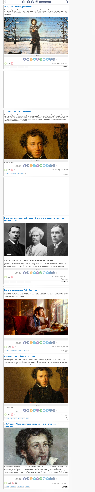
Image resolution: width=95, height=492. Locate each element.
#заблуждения (53, 278)
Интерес (7, 67)
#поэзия (63, 346)
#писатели (57, 276)
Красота (26, 350)
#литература (65, 347)
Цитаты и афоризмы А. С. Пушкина (20, 290)
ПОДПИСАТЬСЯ (45, 2)
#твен (66, 279)
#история (63, 169)
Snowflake (65, 486)
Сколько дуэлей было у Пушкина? (20, 356)
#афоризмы (58, 346)
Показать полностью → (36, 55)
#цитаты (52, 346)
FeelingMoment (64, 173)
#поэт (66, 169)
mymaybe (65, 66)
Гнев (26, 67)
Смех (27, 418)
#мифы (54, 169)
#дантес (62, 63)
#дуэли (66, 63)
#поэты (63, 279)
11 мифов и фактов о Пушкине (18, 111)
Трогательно (13, 67)
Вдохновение (20, 282)
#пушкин (54, 63)
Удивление (20, 67)
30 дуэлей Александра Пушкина (19, 7)
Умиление (28, 282)
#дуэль (58, 63)
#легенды (66, 170)
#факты (58, 169)
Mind (67, 417)
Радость (20, 350)
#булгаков (65, 278)
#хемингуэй (60, 278)
